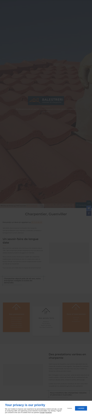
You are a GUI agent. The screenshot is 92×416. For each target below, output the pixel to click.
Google (42, 412)
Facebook (48, 412)
